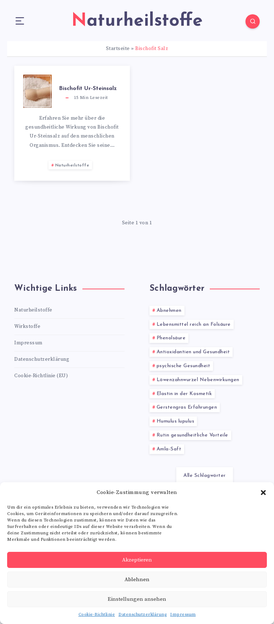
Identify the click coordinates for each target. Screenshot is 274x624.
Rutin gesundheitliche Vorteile (192, 435)
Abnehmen (169, 310)
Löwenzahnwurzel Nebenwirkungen (198, 380)
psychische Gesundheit (183, 366)
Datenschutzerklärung (142, 614)
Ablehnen (137, 579)
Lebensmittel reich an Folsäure (194, 324)
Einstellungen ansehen (137, 599)
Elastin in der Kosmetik (184, 393)
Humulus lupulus (175, 421)
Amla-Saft (169, 449)
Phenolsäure (171, 338)
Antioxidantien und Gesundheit (193, 352)
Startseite (118, 48)
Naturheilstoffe (72, 165)
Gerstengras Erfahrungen (187, 407)
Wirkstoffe (27, 326)
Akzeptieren (137, 559)
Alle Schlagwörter (204, 475)
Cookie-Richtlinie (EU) (41, 376)
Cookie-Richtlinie (96, 614)
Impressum (183, 614)
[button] (263, 492)
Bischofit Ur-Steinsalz (88, 88)
